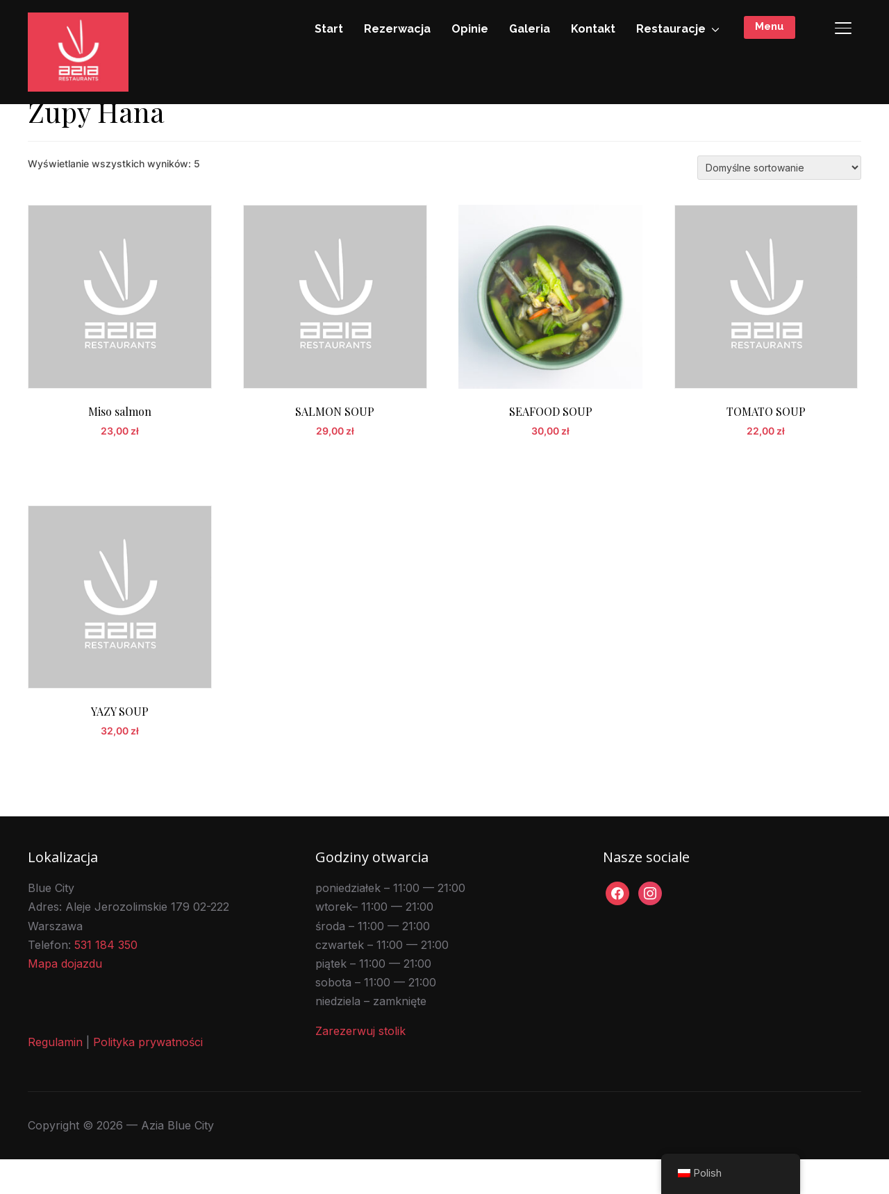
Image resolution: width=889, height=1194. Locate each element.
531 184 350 (106, 979)
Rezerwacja (397, 28)
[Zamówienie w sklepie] (779, 203)
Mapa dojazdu (65, 998)
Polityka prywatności (148, 1077)
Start (329, 28)
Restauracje (671, 28)
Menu (769, 26)
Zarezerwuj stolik (360, 1066)
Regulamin (55, 1077)
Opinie (469, 28)
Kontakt (593, 28)
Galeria (529, 28)
